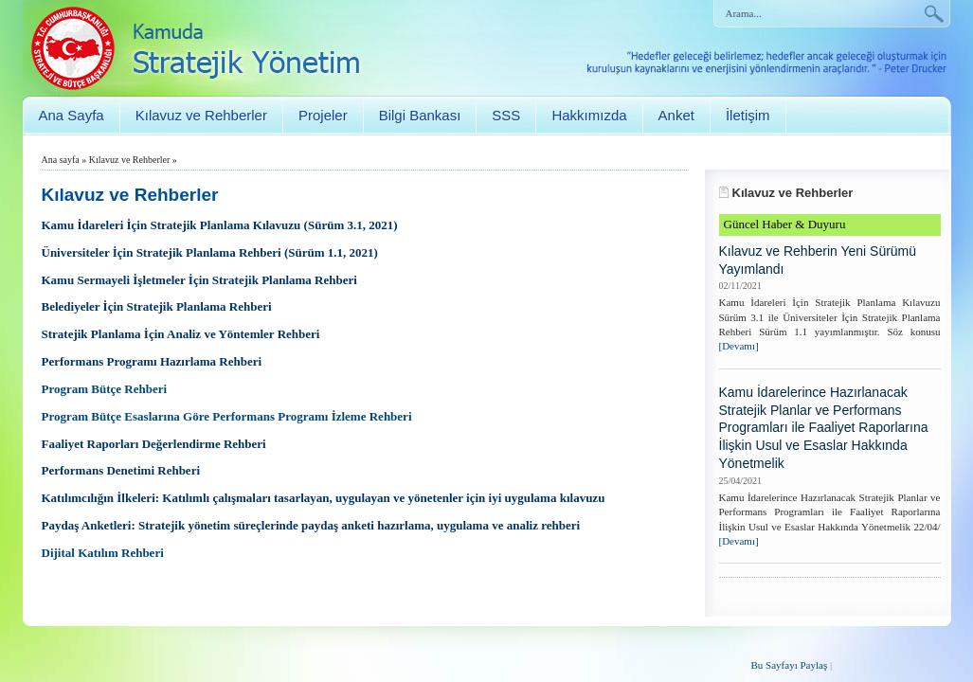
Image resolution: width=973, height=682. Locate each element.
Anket (676, 115)
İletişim (748, 115)
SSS (506, 115)
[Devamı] (739, 345)
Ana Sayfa (71, 115)
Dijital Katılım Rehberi (103, 553)
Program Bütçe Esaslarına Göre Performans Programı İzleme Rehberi (227, 416)
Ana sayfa (61, 159)
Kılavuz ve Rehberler (201, 115)
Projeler (323, 115)
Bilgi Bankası (420, 115)
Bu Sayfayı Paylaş (789, 665)
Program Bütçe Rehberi (105, 389)
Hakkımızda (588, 115)
